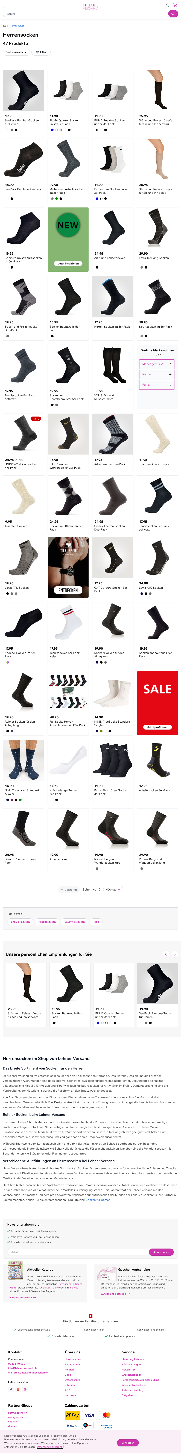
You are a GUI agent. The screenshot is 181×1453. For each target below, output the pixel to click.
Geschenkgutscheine (134, 1385)
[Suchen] (173, 13)
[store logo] (90, 7)
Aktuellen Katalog (132, 1390)
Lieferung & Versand (133, 1359)
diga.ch (12, 1426)
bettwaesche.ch (17, 1412)
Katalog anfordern (23, 1297)
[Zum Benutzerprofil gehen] (168, 5)
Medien (69, 1369)
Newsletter (128, 1369)
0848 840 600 (16, 1363)
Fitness (74, 1287)
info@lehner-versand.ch (22, 1368)
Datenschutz (72, 1379)
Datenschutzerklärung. (50, 1446)
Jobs (68, 1374)
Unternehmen (73, 1359)
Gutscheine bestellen (115, 1293)
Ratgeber (127, 1395)
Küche (55, 1287)
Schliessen (128, 1442)
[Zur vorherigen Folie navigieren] (166, 954)
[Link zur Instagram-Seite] (25, 1389)
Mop (96, 921)
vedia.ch (13, 1421)
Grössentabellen (131, 1374)
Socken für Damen (98, 1200)
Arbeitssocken (47, 921)
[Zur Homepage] (4, 26)
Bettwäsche (64, 1283)
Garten (46, 1287)
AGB (67, 1390)
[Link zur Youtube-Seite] (18, 1389)
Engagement (72, 1364)
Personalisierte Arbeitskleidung (140, 1379)
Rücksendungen (131, 1364)
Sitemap (70, 1385)
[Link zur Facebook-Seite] (11, 1389)
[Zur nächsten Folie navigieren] (174, 954)
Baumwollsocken (75, 921)
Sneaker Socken (20, 921)
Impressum (71, 1395)
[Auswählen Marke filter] (156, 364)
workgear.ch (15, 1417)
